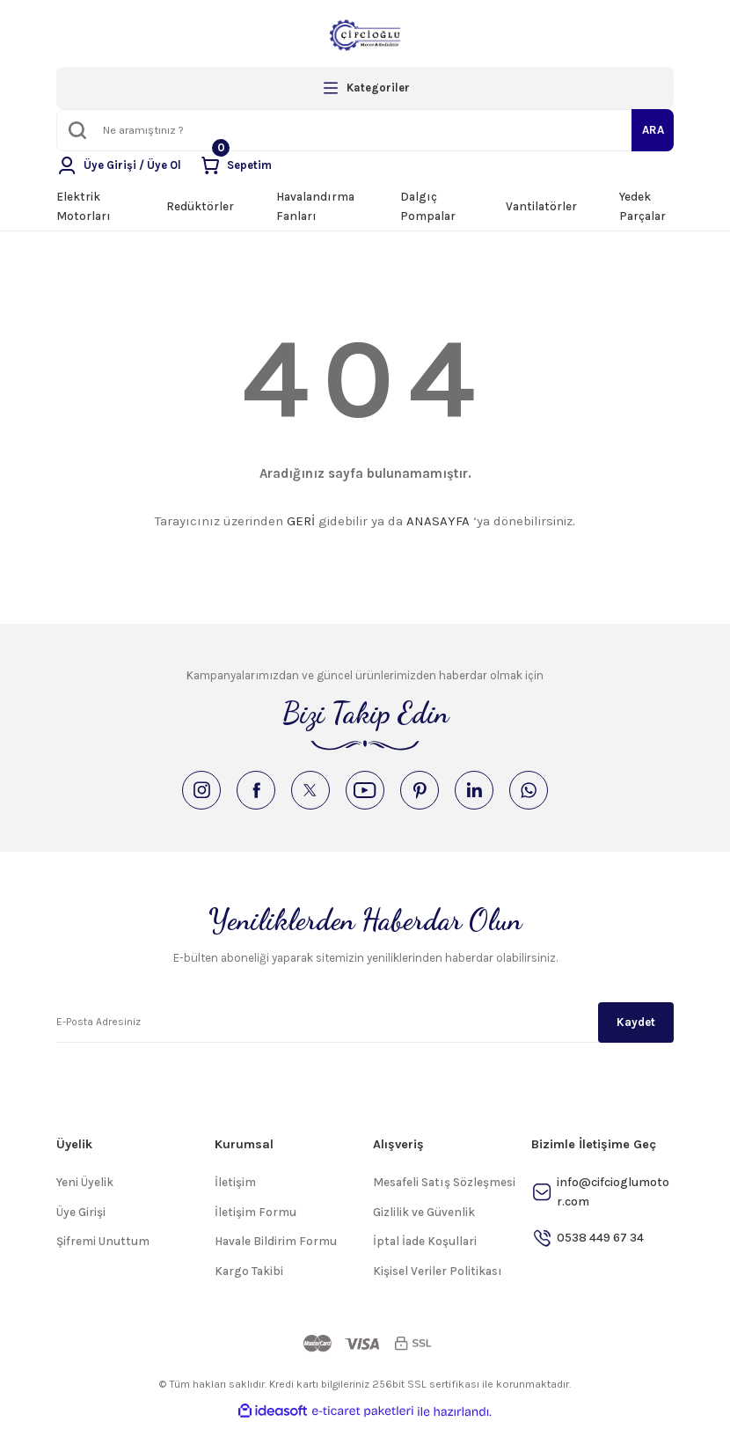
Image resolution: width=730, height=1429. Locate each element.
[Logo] (365, 35)
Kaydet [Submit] (636, 1026)
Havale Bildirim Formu (276, 1246)
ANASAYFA (438, 521)
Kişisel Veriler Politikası (437, 1276)
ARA (653, 129)
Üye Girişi (81, 1217)
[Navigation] (365, 88)
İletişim (235, 1187)
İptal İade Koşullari (425, 1246)
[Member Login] (119, 165)
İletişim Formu (255, 1217)
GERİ (301, 521)
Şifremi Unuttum (103, 1246)
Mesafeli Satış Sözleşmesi (444, 1187)
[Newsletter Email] (365, 1027)
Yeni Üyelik (84, 1187)
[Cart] (237, 165)
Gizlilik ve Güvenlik (424, 1217)
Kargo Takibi (249, 1276)
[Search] (365, 130)
